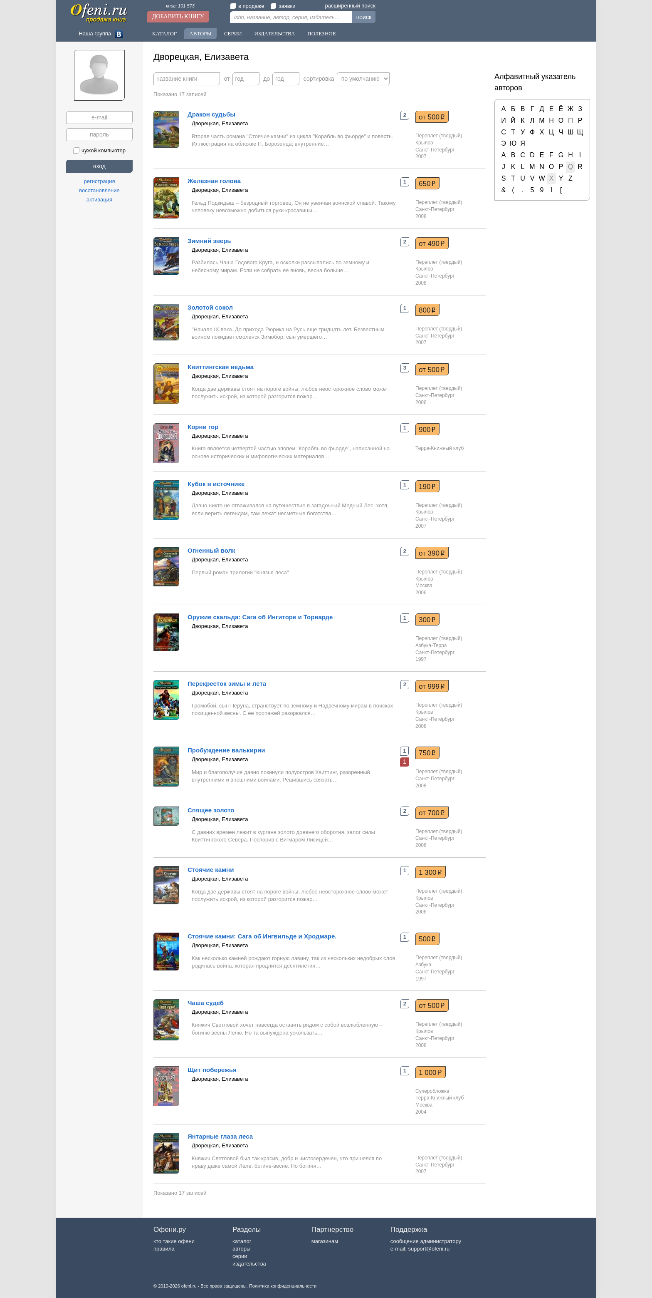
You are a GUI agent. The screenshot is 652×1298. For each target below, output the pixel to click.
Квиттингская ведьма (221, 366)
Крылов (424, 143)
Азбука (423, 965)
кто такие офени (174, 1241)
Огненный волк (211, 550)
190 (427, 486)
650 (427, 183)
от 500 (432, 117)
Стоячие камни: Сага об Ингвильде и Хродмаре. (262, 936)
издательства (249, 1264)
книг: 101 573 (180, 5)
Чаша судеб (206, 1002)
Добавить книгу (178, 16)
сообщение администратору (425, 1241)
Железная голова (214, 180)
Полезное (321, 33)
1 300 (430, 872)
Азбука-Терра (431, 645)
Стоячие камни (211, 869)
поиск (363, 17)
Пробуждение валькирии (226, 750)
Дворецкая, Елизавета (220, 123)
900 (427, 429)
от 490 (432, 243)
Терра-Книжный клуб (439, 448)
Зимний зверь (209, 240)
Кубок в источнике (216, 483)
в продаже (247, 6)
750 (427, 753)
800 (427, 310)
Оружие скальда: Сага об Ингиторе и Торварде (260, 616)
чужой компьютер (99, 150)
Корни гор (203, 426)
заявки (282, 6)
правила (163, 1249)
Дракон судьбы (211, 114)
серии (239, 1256)
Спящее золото (211, 810)
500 (427, 939)
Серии (233, 33)
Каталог (164, 33)
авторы (241, 1249)
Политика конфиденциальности (282, 1285)
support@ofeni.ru (428, 1249)
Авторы (200, 33)
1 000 (430, 1072)
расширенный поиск (350, 5)
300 (427, 619)
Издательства (274, 33)
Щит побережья (212, 1069)
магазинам (324, 1241)
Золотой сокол (210, 307)
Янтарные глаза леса (220, 1136)
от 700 (432, 813)
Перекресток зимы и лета (227, 683)
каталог (242, 1241)
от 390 (432, 553)
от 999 (432, 686)
